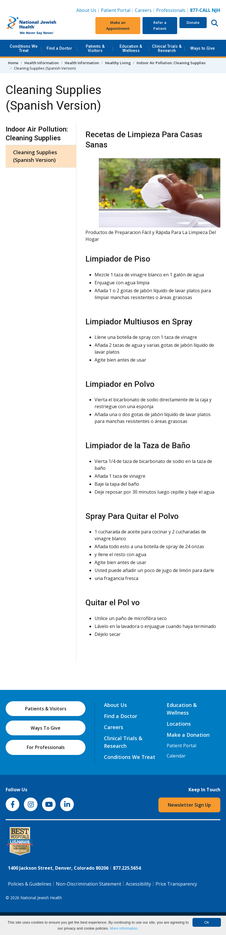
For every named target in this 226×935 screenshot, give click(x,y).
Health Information (41, 62)
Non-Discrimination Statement (88, 884)
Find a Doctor (59, 48)
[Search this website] (214, 22)
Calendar (176, 756)
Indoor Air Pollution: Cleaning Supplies (171, 62)
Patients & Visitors (95, 48)
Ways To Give (45, 728)
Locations (179, 723)
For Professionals (46, 747)
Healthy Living (118, 62)
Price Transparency (176, 884)
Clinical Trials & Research (167, 48)
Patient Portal (115, 10)
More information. (124, 928)
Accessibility (138, 884)
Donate (193, 22)
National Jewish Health (41, 897)
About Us (86, 10)
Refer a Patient (159, 25)
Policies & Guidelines (29, 884)
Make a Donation (188, 734)
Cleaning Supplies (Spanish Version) (35, 156)
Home (13, 62)
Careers (144, 10)
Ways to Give (202, 48)
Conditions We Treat (23, 48)
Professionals (170, 10)
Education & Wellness (131, 48)
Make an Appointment (117, 25)
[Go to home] (41, 25)
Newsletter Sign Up (189, 805)
